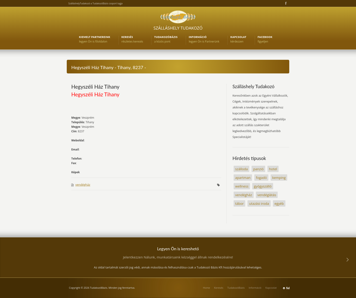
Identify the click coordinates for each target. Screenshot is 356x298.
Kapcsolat (271, 287)
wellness (241, 186)
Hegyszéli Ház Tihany (95, 86)
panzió (258, 169)
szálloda (241, 169)
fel (288, 288)
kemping (279, 177)
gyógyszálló (263, 186)
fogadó (261, 177)
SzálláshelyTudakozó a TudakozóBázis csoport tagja (95, 3)
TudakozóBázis (236, 287)
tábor (239, 203)
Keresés (218, 287)
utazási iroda (259, 203)
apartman (242, 177)
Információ (255, 287)
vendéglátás (266, 195)
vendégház (82, 185)
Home (206, 287)
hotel (273, 169)
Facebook (285, 3)
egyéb (279, 203)
